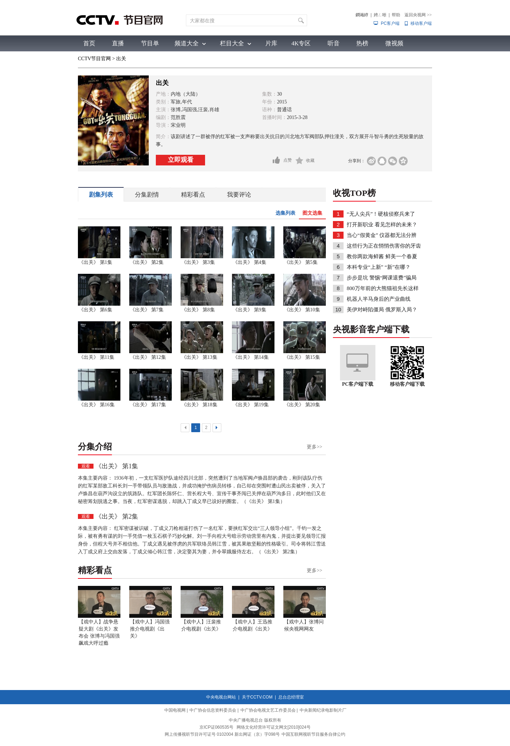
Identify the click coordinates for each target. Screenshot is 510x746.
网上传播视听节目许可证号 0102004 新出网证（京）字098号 (222, 734)
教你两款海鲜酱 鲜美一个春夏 (382, 256)
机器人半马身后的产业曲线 (378, 299)
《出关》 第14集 (251, 357)
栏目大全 (232, 43)
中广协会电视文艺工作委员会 (268, 710)
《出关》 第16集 (97, 404)
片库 (271, 43)
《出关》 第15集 (302, 357)
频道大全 (187, 43)
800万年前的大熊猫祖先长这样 (383, 288)
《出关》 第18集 (199, 404)
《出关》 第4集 (249, 262)
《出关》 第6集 (95, 309)
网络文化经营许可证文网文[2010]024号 (274, 727)
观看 (85, 466)
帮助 (396, 14)
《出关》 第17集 (148, 404)
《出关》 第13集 (199, 357)
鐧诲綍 (362, 14)
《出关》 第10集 (302, 309)
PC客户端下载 (358, 384)
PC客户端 (390, 23)
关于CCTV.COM (257, 697)
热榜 (362, 43)
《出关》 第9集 (249, 309)
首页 (89, 43)
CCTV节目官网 (94, 58)
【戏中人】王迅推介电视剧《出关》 (252, 625)
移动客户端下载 (407, 384)
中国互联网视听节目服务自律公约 (313, 734)
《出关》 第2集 (147, 262)
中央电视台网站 (221, 697)
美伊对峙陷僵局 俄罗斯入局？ (382, 309)
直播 (118, 43)
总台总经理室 (291, 697)
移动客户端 (421, 23)
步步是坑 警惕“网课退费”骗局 (381, 278)
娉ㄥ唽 (380, 14)
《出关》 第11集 (96, 357)
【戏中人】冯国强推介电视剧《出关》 (150, 629)
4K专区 (301, 43)
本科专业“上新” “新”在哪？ (378, 267)
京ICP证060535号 (216, 727)
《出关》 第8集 (198, 309)
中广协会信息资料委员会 (212, 710)
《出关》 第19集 (251, 404)
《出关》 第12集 (148, 357)
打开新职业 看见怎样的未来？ (382, 224)
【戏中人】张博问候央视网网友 (304, 625)
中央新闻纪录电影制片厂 (323, 710)
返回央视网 (418, 14)
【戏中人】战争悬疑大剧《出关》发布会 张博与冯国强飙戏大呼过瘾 (99, 632)
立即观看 (180, 159)
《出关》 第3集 (198, 262)
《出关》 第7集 (147, 309)
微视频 (394, 43)
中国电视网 (175, 710)
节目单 (150, 43)
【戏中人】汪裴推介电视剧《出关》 (201, 625)
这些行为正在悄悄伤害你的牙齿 (384, 246)
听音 (334, 43)
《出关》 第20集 (302, 404)
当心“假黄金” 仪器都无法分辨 (381, 235)
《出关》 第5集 (301, 262)
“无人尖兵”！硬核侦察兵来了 (381, 214)
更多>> (314, 447)
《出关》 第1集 (95, 262)
